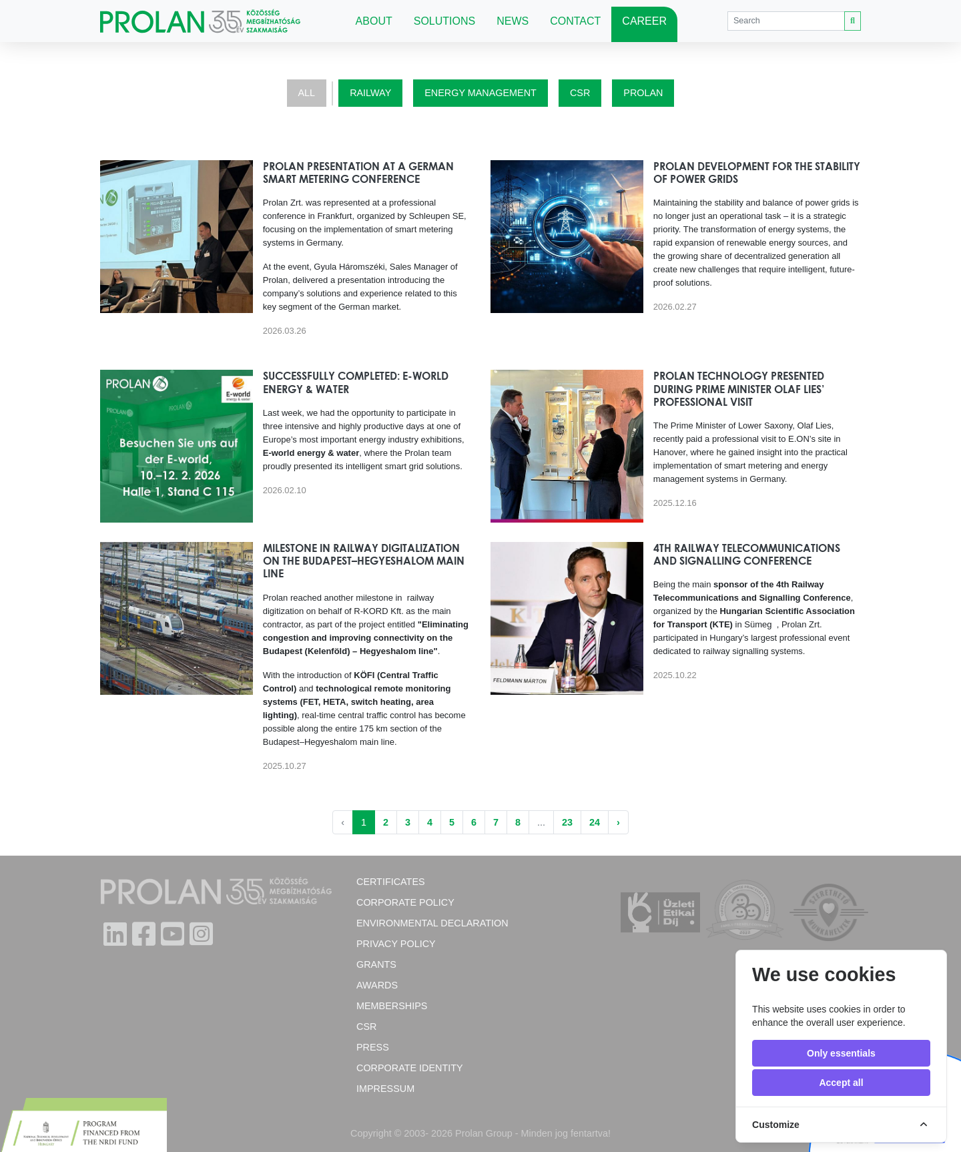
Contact (575, 21)
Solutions (444, 21)
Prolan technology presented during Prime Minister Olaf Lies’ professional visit (738, 388)
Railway (370, 92)
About (374, 21)
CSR (580, 92)
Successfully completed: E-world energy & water (355, 382)
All (307, 92)
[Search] (786, 21)
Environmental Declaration (432, 923)
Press (372, 1047)
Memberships (391, 1005)
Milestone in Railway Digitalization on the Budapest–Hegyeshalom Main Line (363, 560)
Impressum (385, 1088)
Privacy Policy (396, 943)
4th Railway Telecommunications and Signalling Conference (746, 554)
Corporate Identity (409, 1068)
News (513, 21)
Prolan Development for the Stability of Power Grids (756, 173)
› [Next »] (618, 822)
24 (594, 822)
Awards (377, 985)
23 (567, 822)
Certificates (390, 881)
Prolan (643, 92)
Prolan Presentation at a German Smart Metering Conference (358, 173)
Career (644, 21)
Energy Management (480, 92)
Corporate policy (405, 902)
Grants (376, 964)
